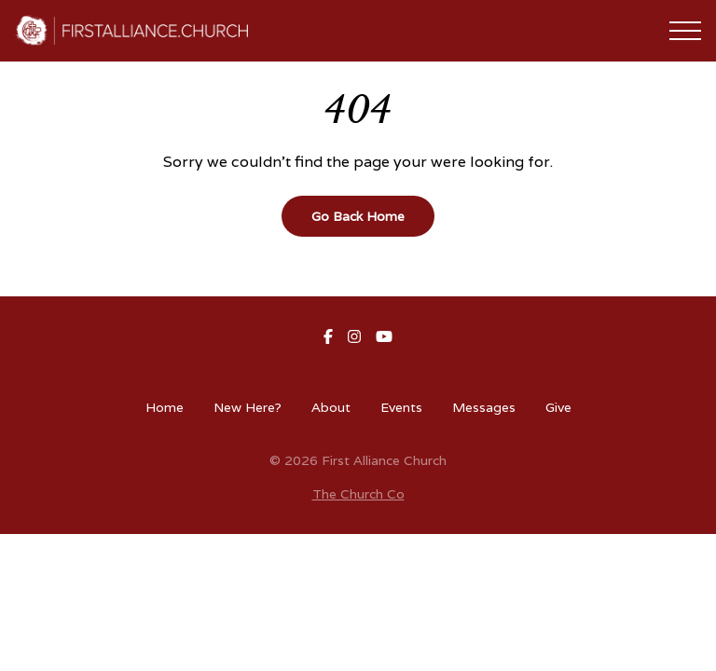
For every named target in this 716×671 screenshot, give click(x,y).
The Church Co (358, 494)
